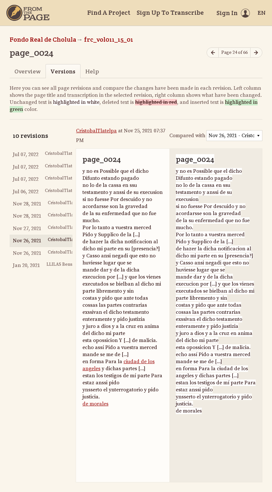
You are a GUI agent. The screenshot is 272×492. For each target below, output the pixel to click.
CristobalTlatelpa (96, 131)
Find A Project (108, 12)
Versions (62, 71)
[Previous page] (213, 52)
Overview (27, 71)
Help (92, 71)
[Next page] (256, 52)
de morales (95, 404)
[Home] (27, 13)
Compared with (187, 135)
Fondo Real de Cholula (43, 39)
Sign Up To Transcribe (170, 12)
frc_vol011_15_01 (108, 39)
